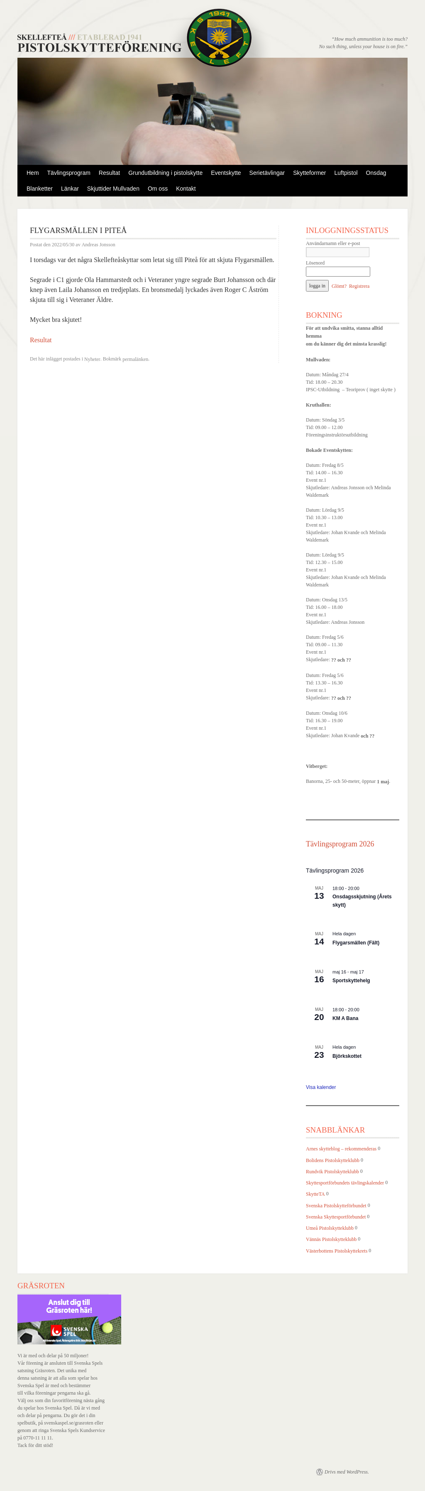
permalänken (135, 359)
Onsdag (376, 172)
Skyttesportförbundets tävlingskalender (345, 1183)
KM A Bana (345, 1018)
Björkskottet (346, 1056)
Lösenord (315, 263)
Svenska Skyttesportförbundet (336, 1217)
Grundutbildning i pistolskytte (165, 172)
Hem (33, 172)
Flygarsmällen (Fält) (355, 943)
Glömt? (339, 286)
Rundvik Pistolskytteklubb (332, 1172)
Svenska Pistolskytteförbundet (336, 1206)
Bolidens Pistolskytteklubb (332, 1160)
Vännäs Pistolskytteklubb (331, 1240)
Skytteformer (309, 172)
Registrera (359, 286)
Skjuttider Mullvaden (113, 188)
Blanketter (40, 188)
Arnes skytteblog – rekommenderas (341, 1149)
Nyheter (92, 359)
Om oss (158, 188)
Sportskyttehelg (351, 980)
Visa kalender (321, 1087)
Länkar (70, 188)
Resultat (109, 172)
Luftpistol (346, 172)
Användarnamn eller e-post (333, 243)
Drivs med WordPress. (347, 1472)
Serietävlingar (267, 172)
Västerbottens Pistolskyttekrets (336, 1251)
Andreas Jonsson (98, 245)
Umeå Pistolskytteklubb (330, 1228)
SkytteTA (315, 1194)
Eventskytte (226, 172)
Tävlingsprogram (68, 172)
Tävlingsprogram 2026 (340, 844)
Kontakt (185, 188)
